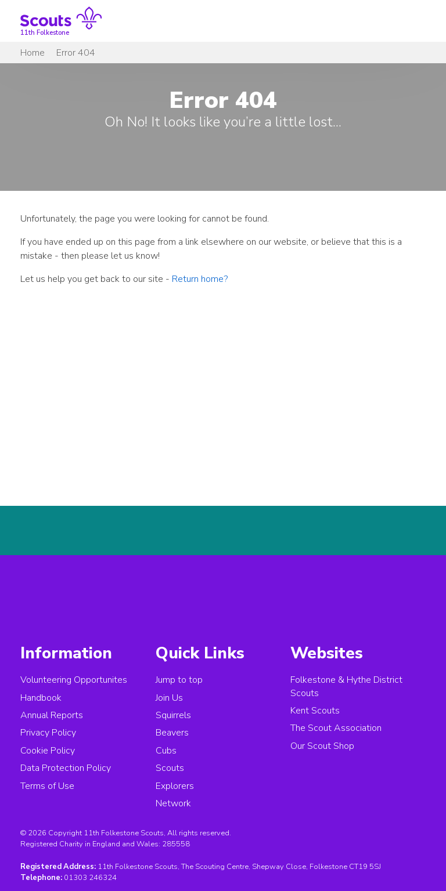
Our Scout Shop (322, 746)
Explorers (175, 786)
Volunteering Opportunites (73, 679)
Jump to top (179, 679)
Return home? (200, 279)
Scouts (170, 768)
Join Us (169, 697)
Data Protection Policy (65, 768)
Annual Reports (51, 715)
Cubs (166, 750)
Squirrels (173, 715)
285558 (176, 844)
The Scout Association (336, 728)
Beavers (172, 732)
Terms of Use (47, 786)
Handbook (41, 697)
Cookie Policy (47, 750)
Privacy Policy (48, 732)
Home (32, 52)
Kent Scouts (315, 710)
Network (173, 803)
